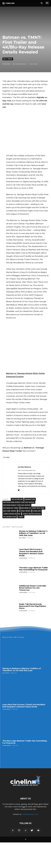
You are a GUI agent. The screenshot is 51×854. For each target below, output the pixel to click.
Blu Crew (7, 59)
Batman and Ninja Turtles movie (18, 514)
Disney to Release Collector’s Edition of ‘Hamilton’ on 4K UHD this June (33, 545)
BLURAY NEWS (25, 522)
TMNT (20, 528)
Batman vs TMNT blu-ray (32, 519)
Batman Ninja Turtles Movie (16, 517)
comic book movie (11, 525)
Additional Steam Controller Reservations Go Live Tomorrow (32, 599)
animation (30, 511)
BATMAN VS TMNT (11, 519)
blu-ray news (9, 522)
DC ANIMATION (9, 528)
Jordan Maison (20, 64)
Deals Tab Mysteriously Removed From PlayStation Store (32, 617)
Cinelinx (37, 522)
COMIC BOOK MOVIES (32, 525)
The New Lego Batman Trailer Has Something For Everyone (33, 580)
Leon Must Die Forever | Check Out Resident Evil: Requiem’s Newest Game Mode (31, 564)
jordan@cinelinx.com (30, 826)
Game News (23, 569)
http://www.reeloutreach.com (26, 482)
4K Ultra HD (17, 511)
